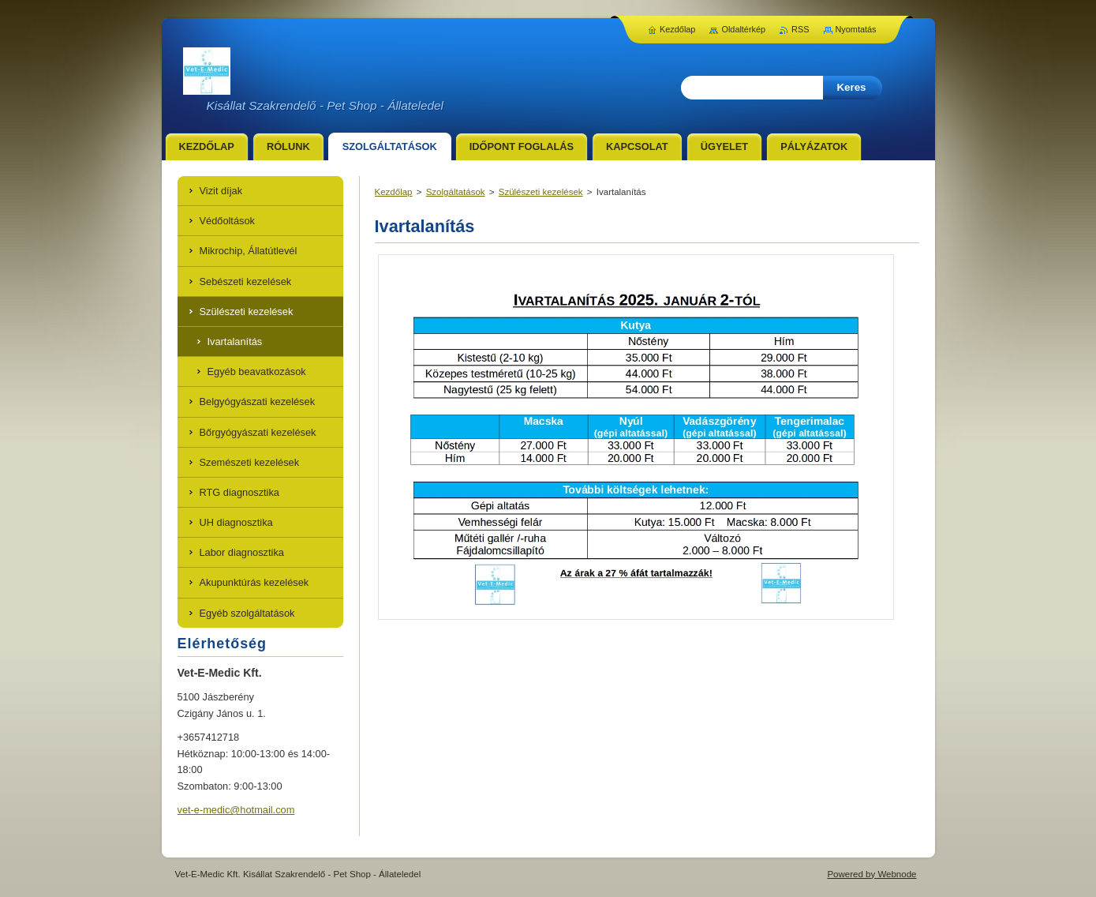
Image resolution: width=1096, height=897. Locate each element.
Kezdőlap (394, 192)
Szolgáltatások (455, 192)
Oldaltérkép (743, 29)
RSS (800, 29)
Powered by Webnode (871, 874)
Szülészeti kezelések (541, 192)
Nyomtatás (856, 29)
